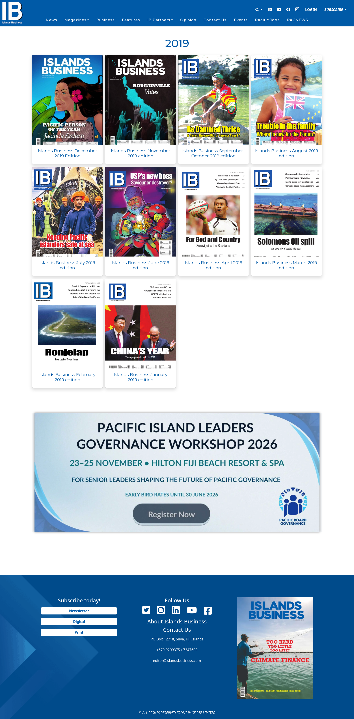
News (51, 20)
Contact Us (215, 20)
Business (105, 20)
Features (131, 20)
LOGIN (311, 9)
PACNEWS (297, 20)
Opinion (188, 20)
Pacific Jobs (267, 20)
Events (241, 20)
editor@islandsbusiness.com (177, 660)
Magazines (75, 20)
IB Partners (158, 20)
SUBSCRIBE (334, 9)
